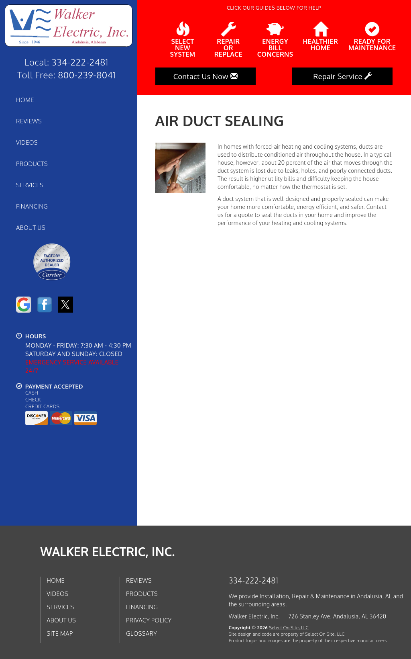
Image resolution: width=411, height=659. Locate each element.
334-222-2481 (254, 580)
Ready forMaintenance (372, 36)
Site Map (60, 633)
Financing (32, 206)
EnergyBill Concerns (275, 39)
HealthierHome (320, 36)
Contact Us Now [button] (205, 76)
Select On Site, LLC (289, 627)
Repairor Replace (228, 39)
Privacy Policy (149, 620)
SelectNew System (182, 39)
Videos (27, 142)
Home (25, 99)
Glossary (141, 633)
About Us (30, 227)
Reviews (29, 121)
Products (32, 163)
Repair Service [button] (342, 76)
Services (29, 184)
